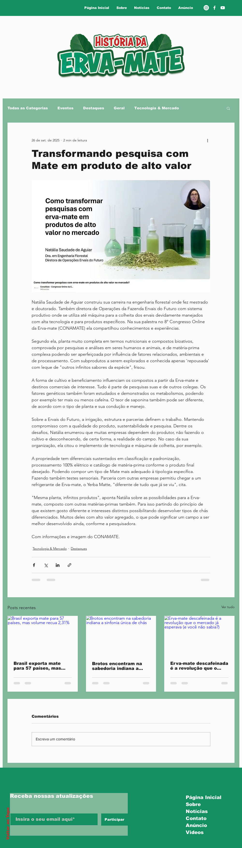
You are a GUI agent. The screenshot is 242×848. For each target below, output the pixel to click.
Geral (119, 108)
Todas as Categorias (27, 108)
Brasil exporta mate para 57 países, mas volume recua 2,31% (38, 666)
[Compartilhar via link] (69, 565)
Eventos (65, 108)
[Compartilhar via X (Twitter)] (45, 565)
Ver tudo (228, 607)
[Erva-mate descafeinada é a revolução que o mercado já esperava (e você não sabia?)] (199, 635)
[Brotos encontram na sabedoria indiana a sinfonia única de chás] (121, 635)
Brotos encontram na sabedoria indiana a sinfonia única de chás (118, 666)
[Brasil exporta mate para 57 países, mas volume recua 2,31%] (43, 635)
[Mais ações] (207, 140)
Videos (195, 832)
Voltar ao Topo (8, 823)
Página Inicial (202, 797)
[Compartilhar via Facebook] (34, 565)
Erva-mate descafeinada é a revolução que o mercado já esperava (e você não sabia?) (199, 666)
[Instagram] (206, 7)
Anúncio (196, 825)
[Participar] (114, 819)
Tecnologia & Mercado (156, 108)
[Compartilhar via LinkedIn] (57, 565)
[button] (228, 108)
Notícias (197, 811)
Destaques (93, 108)
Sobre (193, 804)
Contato (196, 818)
